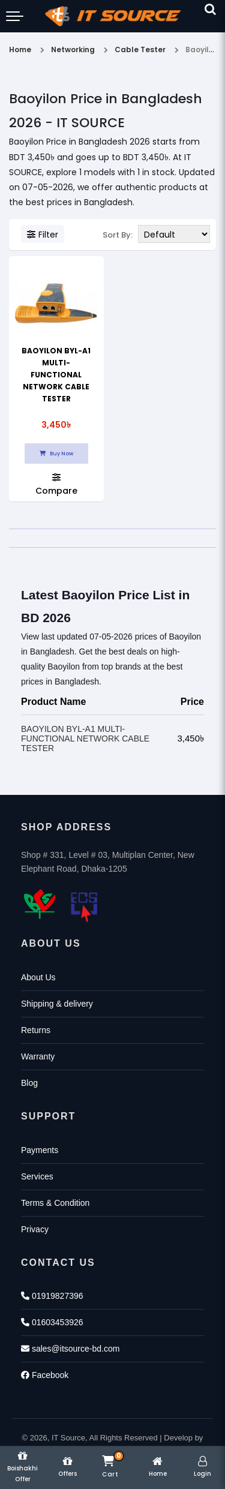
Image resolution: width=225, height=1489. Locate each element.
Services (37, 1176)
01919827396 (52, 1296)
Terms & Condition (55, 1203)
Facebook (44, 1375)
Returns (35, 1030)
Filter (42, 235)
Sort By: (118, 235)
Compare (56, 483)
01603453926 (52, 1322)
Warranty (38, 1056)
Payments (39, 1150)
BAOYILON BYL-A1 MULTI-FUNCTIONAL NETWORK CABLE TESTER (56, 375)
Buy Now (56, 453)
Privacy (35, 1229)
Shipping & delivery (57, 1003)
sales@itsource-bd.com (70, 1348)
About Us (38, 977)
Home (20, 49)
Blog (29, 1083)
